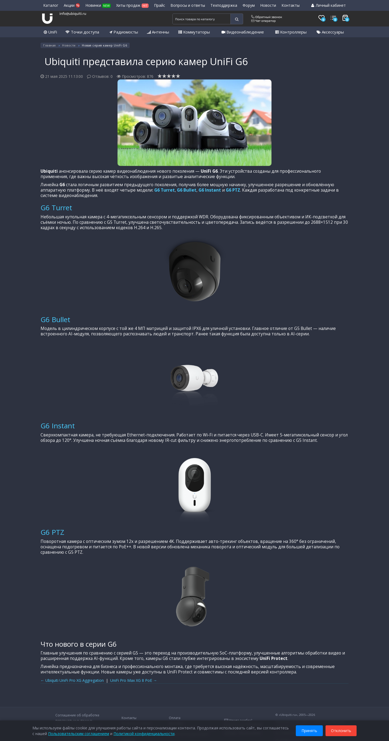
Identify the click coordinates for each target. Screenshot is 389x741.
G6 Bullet (186, 190)
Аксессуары (330, 32)
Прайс (159, 5)
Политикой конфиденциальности (144, 732)
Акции (72, 5)
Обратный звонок (266, 17)
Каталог (50, 5)
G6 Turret (164, 190)
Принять (309, 729)
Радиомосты (123, 32)
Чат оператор (263, 20)
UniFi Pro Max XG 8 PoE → (133, 680)
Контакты (290, 5)
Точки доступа (82, 32)
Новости (268, 5)
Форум (249, 5)
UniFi (50, 32)
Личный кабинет (328, 5)
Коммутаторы (194, 32)
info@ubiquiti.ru (72, 13)
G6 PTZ (233, 190)
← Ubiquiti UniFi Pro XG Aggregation (72, 680)
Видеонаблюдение (243, 32)
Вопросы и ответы (187, 5)
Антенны (158, 32)
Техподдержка (223, 5)
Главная (49, 45)
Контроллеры (291, 32)
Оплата (174, 718)
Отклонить (341, 729)
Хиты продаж (132, 5)
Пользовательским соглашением (78, 732)
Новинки (98, 5)
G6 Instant (210, 190)
